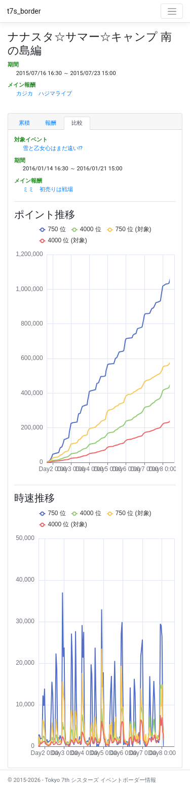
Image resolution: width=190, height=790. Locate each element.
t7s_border (24, 11)
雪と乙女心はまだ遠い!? (53, 148)
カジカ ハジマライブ (44, 93)
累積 (24, 123)
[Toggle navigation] (172, 11)
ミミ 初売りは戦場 (48, 189)
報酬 (50, 123)
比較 (77, 123)
